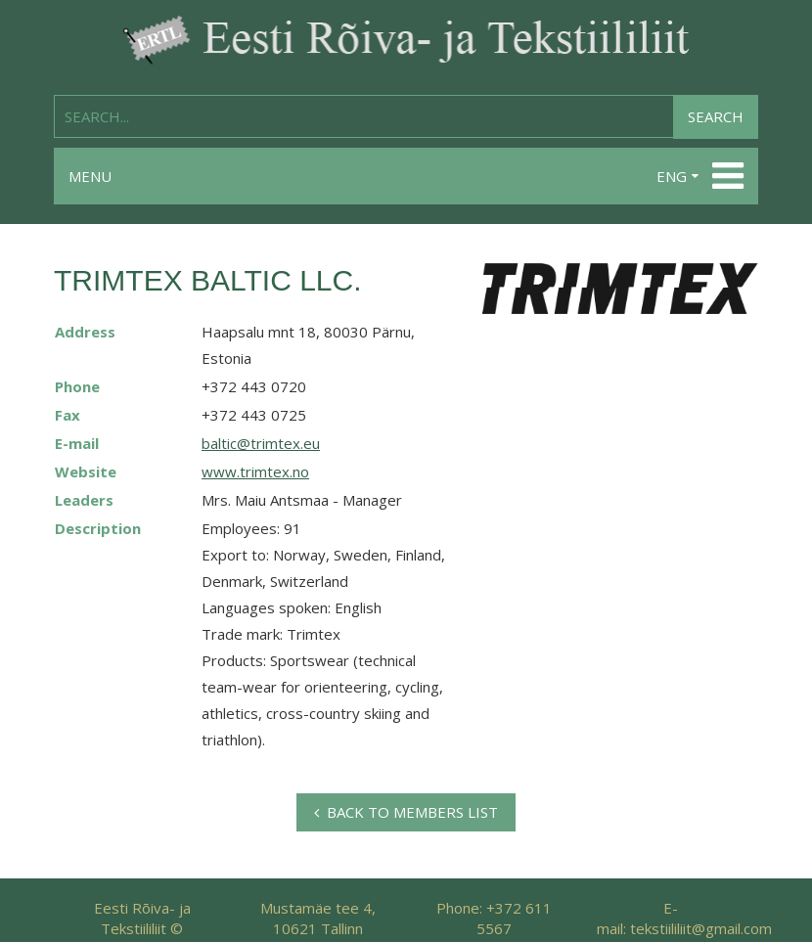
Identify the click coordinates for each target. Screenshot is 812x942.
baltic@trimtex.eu (261, 443)
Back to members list (406, 812)
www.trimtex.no (255, 471)
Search (716, 116)
